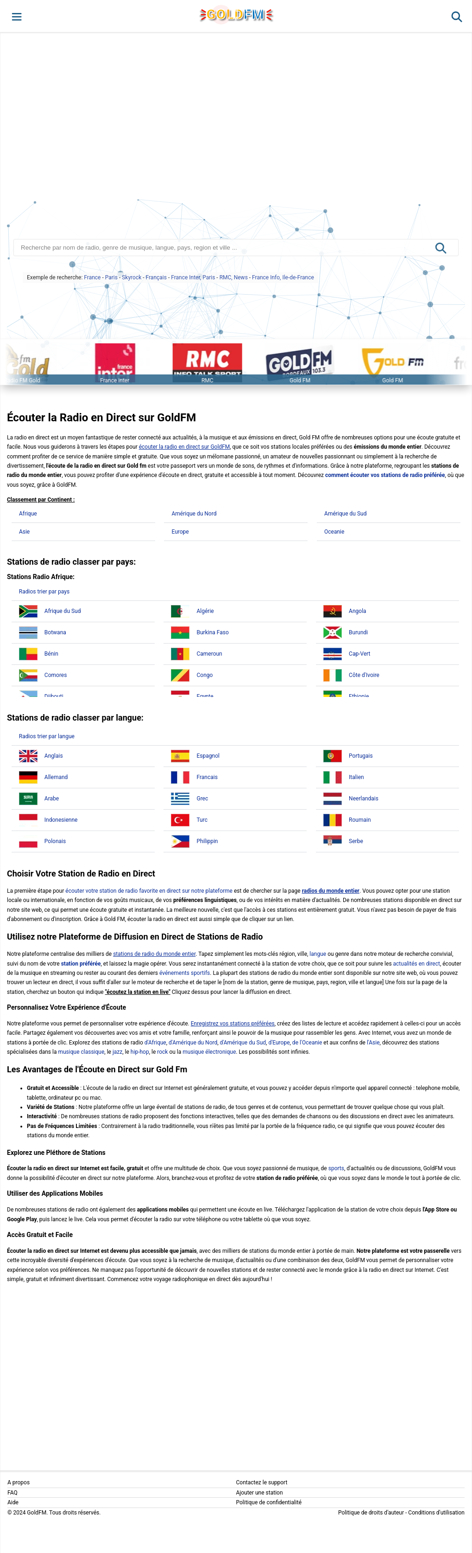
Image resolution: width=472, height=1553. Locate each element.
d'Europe (278, 1042)
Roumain (360, 820)
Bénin (51, 654)
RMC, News (234, 277)
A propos (18, 1482)
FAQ (12, 1492)
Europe (180, 531)
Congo (204, 675)
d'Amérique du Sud (243, 1042)
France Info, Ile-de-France (283, 277)
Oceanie (334, 531)
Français (156, 277)
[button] (16, 16)
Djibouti (53, 696)
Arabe (51, 798)
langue (317, 954)
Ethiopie (359, 696)
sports (336, 1168)
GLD (235, 14)
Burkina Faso (212, 632)
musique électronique (209, 1052)
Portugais (361, 756)
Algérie (205, 611)
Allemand (56, 777)
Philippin (207, 841)
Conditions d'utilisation (436, 1512)
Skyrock (131, 277)
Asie (24, 531)
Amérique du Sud (345, 513)
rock (162, 1052)
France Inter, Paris (193, 277)
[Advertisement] (236, 118)
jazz (117, 1052)
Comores (55, 675)
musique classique (81, 1052)
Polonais (55, 841)
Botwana (55, 632)
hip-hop (140, 1052)
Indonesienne (61, 820)
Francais (206, 777)
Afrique (28, 513)
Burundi (358, 632)
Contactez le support (262, 1482)
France (92, 277)
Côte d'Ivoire (364, 675)
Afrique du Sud (62, 611)
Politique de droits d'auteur (371, 1512)
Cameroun (209, 654)
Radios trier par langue (47, 736)
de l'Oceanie (307, 1042)
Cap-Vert (359, 654)
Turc (201, 820)
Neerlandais (363, 798)
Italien (356, 777)
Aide (13, 1502)
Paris (111, 277)
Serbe (356, 841)
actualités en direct (416, 963)
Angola (357, 611)
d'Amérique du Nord (193, 1042)
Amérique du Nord (193, 513)
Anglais (53, 756)
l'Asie (373, 1042)
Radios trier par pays (44, 591)
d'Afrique (155, 1042)
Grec (202, 798)
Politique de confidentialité (269, 1502)
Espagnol (207, 756)
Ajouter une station (259, 1492)
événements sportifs (184, 973)
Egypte (204, 696)
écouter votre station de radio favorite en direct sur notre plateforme (149, 891)
